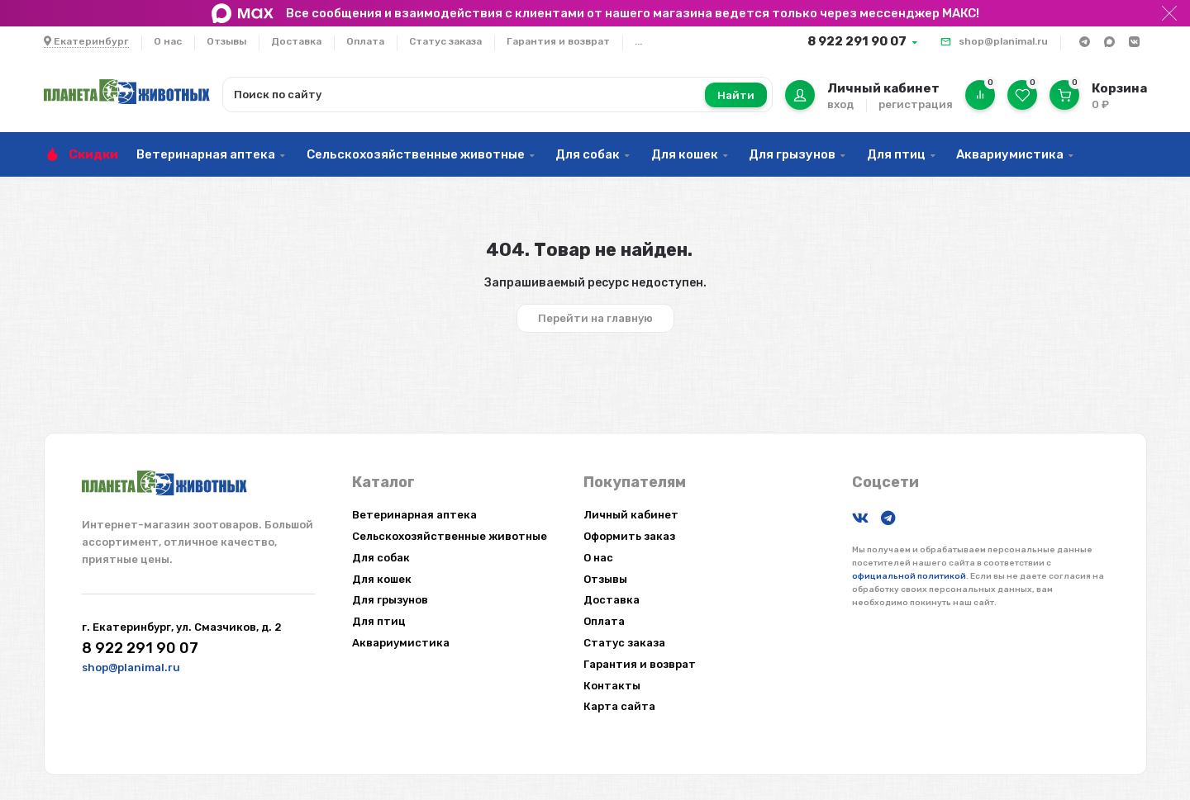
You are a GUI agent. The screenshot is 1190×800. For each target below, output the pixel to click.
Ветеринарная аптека (205, 154)
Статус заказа (445, 41)
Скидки (93, 154)
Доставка (296, 41)
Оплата (365, 41)
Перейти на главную (595, 318)
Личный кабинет (630, 515)
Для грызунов (792, 154)
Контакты (611, 685)
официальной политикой (909, 576)
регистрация (915, 104)
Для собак (587, 154)
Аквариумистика (1010, 154)
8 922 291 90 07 (857, 41)
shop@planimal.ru (1003, 41)
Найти (735, 95)
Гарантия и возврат (558, 41)
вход (840, 104)
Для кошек (684, 154)
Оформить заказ (629, 536)
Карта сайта (619, 706)
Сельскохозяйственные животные (416, 154)
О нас (168, 41)
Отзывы (226, 41)
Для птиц (896, 154)
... (638, 41)
